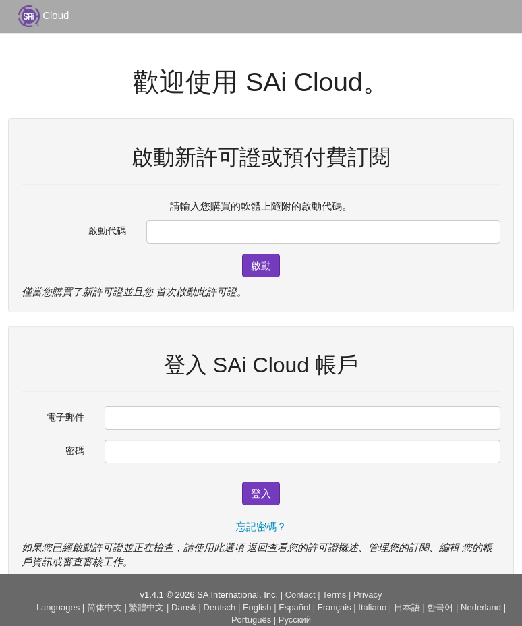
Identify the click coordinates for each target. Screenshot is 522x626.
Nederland (481, 607)
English (257, 607)
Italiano (372, 607)
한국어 (440, 607)
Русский (295, 620)
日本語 (407, 607)
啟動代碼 (107, 230)
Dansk (183, 607)
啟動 (261, 265)
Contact (300, 595)
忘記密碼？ (261, 526)
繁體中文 (146, 607)
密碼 (74, 450)
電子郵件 (65, 416)
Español (294, 607)
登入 (261, 493)
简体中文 (104, 607)
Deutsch (220, 607)
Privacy (367, 595)
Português (251, 620)
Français (334, 607)
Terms (334, 595)
